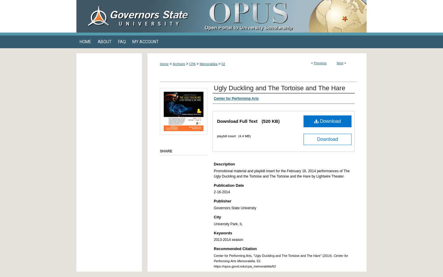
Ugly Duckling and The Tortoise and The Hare (279, 88)
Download (327, 121)
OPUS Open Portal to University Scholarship (281, 16)
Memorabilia (208, 64)
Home (164, 64)
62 (223, 64)
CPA (192, 64)
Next (340, 63)
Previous (320, 63)
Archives (179, 64)
